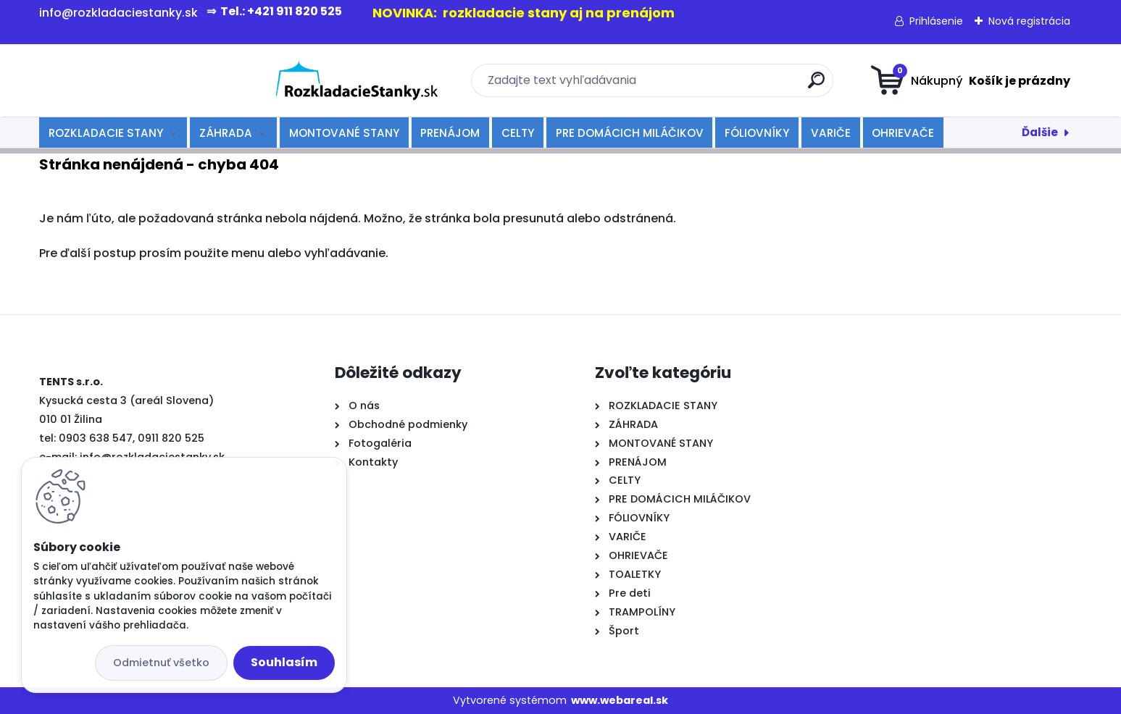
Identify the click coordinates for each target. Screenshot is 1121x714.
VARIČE (831, 132)
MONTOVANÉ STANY (344, 132)
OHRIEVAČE (903, 132)
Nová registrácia (1029, 21)
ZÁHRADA (225, 132)
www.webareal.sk (619, 700)
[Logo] (128, 80)
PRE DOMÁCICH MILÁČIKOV (630, 132)
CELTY (517, 132)
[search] (701, 86)
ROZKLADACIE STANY (106, 132)
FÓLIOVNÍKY (757, 132)
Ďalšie (1040, 132)
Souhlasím (284, 662)
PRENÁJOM (450, 132)
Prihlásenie (936, 21)
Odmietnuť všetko (161, 662)
